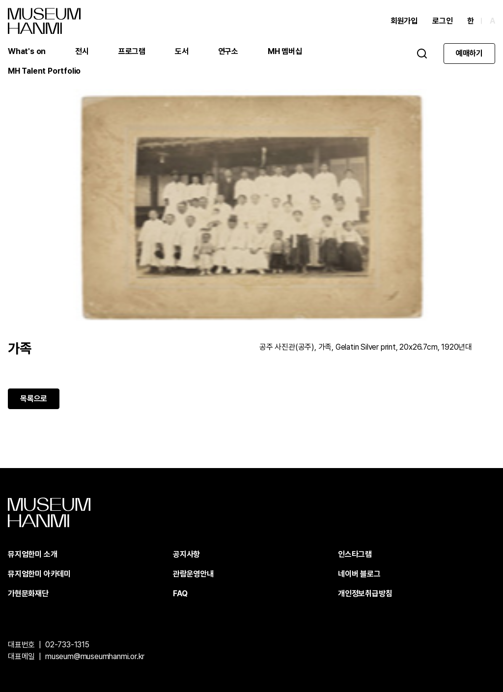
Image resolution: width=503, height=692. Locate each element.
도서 (182, 51)
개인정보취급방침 (365, 593)
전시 (82, 51)
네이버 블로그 (359, 574)
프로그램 (131, 51)
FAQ (180, 593)
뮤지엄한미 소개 (32, 554)
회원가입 (404, 21)
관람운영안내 (193, 574)
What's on (27, 51)
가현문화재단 (28, 593)
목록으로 (33, 398)
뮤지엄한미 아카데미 (39, 574)
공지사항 (186, 554)
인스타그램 (355, 554)
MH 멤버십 (285, 51)
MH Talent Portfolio (44, 71)
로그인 (442, 21)
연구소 (228, 51)
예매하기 (469, 53)
